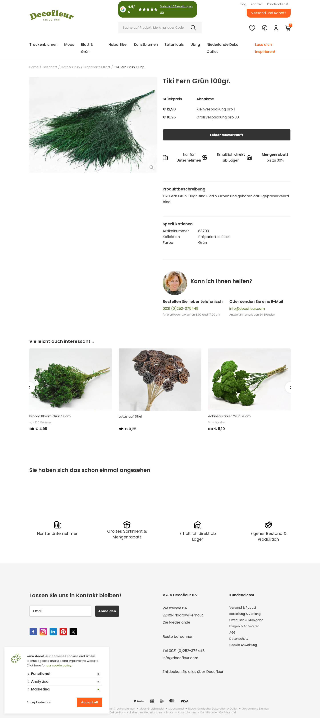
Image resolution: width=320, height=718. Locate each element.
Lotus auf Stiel (130, 416)
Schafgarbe (216, 422)
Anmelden (109, 610)
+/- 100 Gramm (40, 422)
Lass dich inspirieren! (265, 48)
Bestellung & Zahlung (247, 614)
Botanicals (174, 44)
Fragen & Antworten (247, 628)
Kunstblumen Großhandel (218, 711)
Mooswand (176, 708)
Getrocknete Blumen (255, 708)
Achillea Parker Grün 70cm (229, 416)
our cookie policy (58, 665)
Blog (243, 4)
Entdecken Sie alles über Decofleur (193, 670)
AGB (233, 635)
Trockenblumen (43, 44)
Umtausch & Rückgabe (249, 621)
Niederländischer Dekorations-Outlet (212, 708)
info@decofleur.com (247, 308)
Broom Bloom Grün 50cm (50, 416)
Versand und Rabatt (268, 13)
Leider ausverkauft (227, 134)
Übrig (195, 44)
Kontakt (257, 4)
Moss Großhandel (152, 708)
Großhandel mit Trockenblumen (113, 708)
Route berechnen (178, 635)
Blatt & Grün (87, 48)
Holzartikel (117, 44)
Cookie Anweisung (245, 649)
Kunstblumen (146, 44)
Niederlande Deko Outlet (222, 48)
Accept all (89, 702)
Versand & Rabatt (245, 607)
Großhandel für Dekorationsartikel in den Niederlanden (125, 711)
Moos (69, 44)
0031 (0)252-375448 (180, 308)
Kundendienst (277, 4)
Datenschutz (240, 642)
